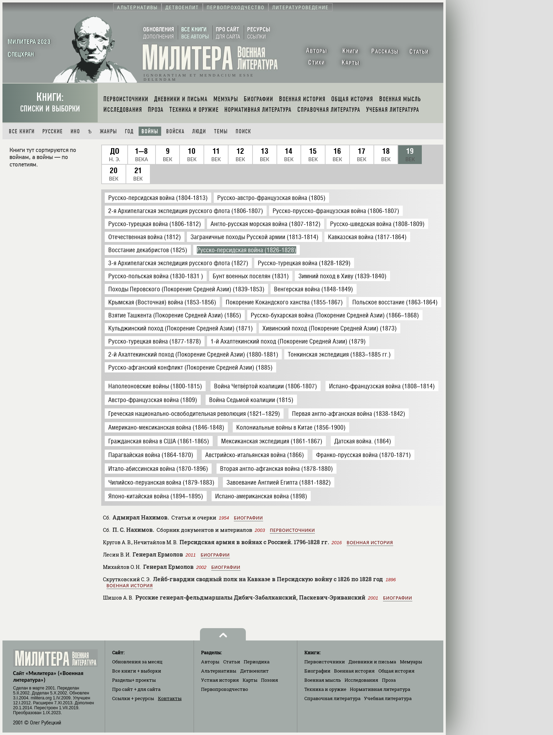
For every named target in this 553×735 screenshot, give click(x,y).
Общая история (396, 671)
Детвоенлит (254, 671)
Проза (389, 680)
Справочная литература (332, 698)
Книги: (50, 102)
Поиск (243, 131)
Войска (175, 131)
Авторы (210, 661)
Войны (149, 131)
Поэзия (269, 680)
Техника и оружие (325, 689)
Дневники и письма (372, 661)
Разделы (134, 680)
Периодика (256, 661)
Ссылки (133, 698)
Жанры (108, 131)
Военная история (370, 543)
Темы (221, 131)
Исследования (361, 680)
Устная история (220, 680)
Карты (250, 680)
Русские (52, 131)
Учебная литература (388, 698)
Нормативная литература (380, 689)
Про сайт (136, 689)
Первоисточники (292, 530)
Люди (199, 131)
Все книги (22, 131)
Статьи (231, 661)
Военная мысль (322, 680)
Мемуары (411, 661)
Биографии (248, 518)
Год (129, 131)
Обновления (137, 661)
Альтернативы (218, 671)
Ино (75, 131)
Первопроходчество (224, 689)
